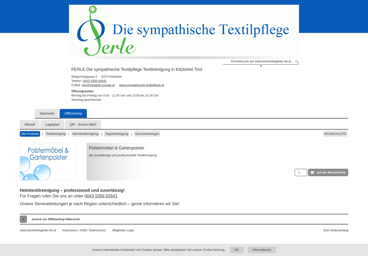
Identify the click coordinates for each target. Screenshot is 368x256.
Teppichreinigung (116, 134)
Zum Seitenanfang (335, 230)
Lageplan (52, 124)
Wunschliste (335, 134)
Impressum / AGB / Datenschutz (84, 230)
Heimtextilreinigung (85, 134)
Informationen (262, 250)
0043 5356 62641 (95, 81)
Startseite (46, 113)
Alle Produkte (30, 134)
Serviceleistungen (147, 134)
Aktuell (29, 124)
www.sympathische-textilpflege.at (141, 85)
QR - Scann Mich (83, 124)
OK (236, 250)
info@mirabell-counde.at (98, 85)
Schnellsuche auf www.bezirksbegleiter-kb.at (261, 61)
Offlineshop (73, 113)
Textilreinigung (55, 134)
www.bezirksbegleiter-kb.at (38, 230)
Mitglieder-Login (123, 230)
